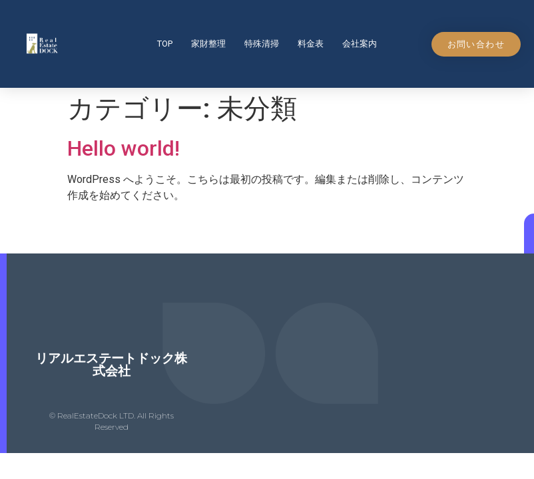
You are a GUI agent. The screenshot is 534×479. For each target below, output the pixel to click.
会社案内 (359, 44)
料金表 (311, 44)
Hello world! (123, 148)
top (164, 44)
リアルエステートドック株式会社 (111, 365)
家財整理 (208, 44)
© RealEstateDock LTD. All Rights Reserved (111, 421)
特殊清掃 (261, 44)
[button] (476, 44)
